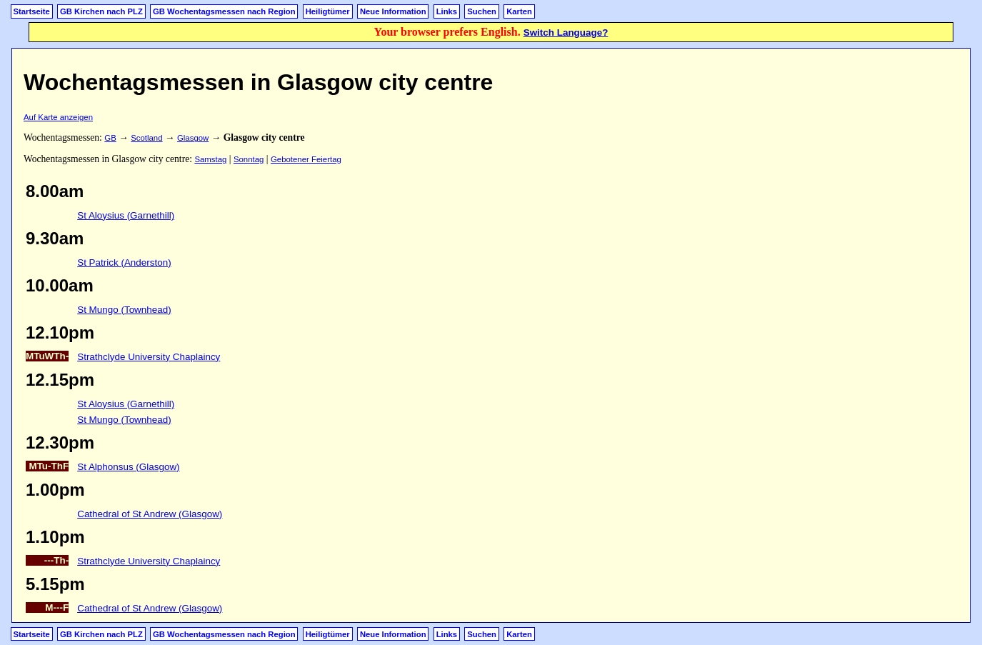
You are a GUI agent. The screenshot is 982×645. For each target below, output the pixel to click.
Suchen (481, 11)
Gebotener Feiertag (306, 159)
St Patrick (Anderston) (124, 262)
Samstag (210, 159)
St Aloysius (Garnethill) (125, 215)
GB (110, 138)
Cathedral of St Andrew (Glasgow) (149, 514)
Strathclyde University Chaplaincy (148, 356)
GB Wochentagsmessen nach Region (224, 11)
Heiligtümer (328, 11)
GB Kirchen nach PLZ (101, 11)
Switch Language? (565, 32)
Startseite (32, 11)
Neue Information (393, 11)
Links (446, 11)
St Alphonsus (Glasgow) (128, 466)
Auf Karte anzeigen (58, 117)
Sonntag (249, 159)
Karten (519, 11)
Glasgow (193, 138)
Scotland (146, 138)
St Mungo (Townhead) (124, 309)
